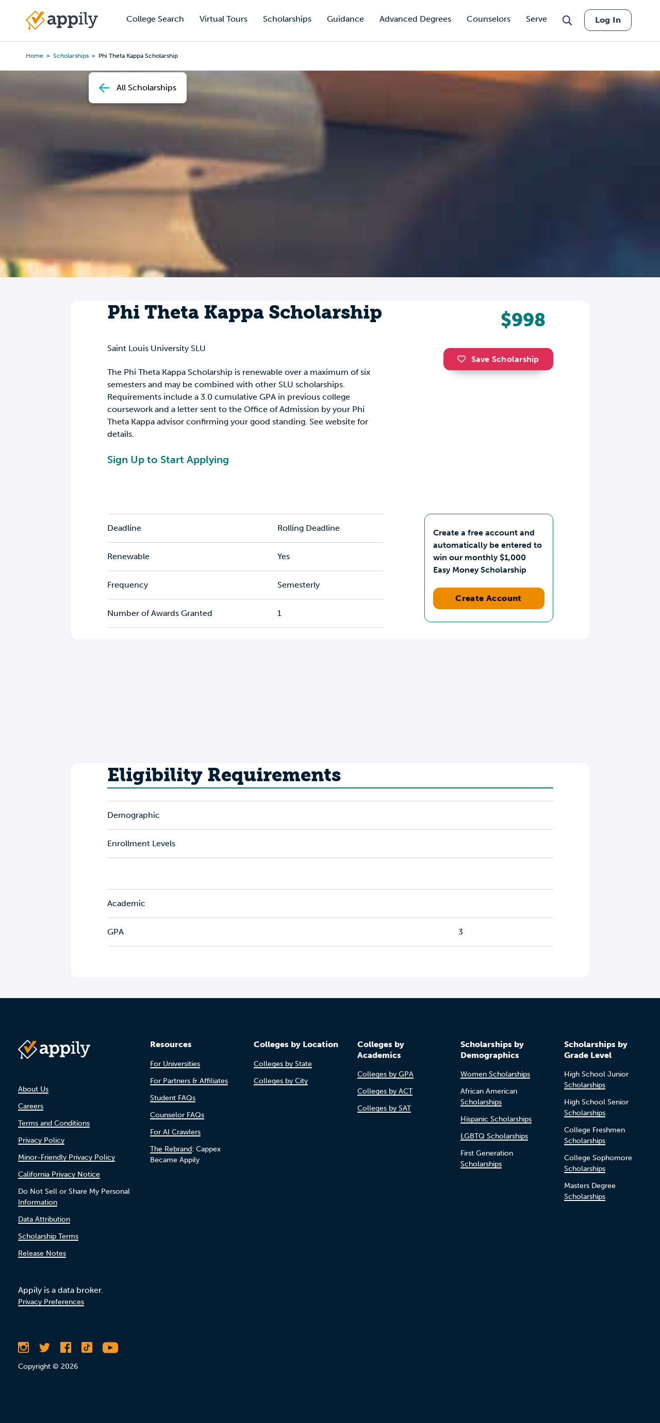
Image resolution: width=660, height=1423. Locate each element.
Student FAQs (172, 1098)
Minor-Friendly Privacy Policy (66, 1157)
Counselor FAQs (177, 1115)
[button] (464, 359)
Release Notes (42, 1253)
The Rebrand (171, 1149)
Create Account (488, 598)
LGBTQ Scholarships (494, 1136)
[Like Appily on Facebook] (65, 1347)
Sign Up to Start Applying (168, 459)
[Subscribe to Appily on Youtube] (110, 1347)
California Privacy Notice (59, 1174)
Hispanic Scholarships (496, 1119)
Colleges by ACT (384, 1091)
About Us (33, 1089)
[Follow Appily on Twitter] (44, 1347)
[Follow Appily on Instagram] (23, 1347)
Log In (608, 20)
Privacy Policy (41, 1140)
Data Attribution (44, 1219)
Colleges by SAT (384, 1108)
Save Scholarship (498, 359)
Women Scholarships (495, 1074)
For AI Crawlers (175, 1132)
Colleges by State (283, 1064)
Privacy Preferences (51, 1302)
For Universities (175, 1064)
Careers (30, 1106)
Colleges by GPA (385, 1074)
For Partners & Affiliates (189, 1081)
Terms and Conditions (54, 1123)
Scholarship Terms (48, 1236)
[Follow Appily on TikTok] (86, 1347)
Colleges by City (281, 1081)
